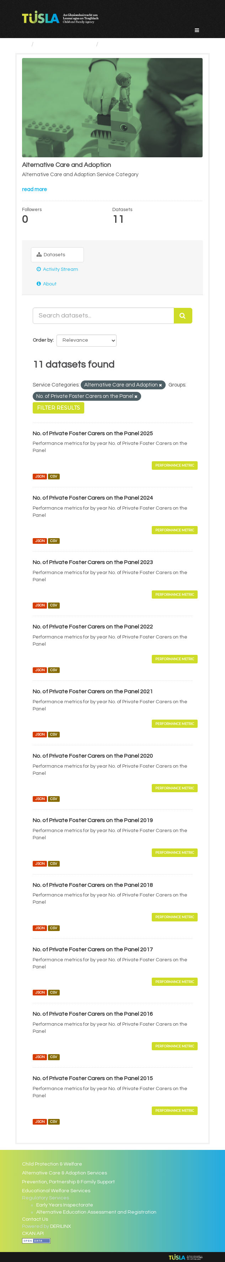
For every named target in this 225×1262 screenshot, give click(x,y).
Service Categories (65, 44)
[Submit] (183, 316)
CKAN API (33, 1233)
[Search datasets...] (103, 315)
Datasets (51, 254)
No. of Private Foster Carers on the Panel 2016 (93, 1014)
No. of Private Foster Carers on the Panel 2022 (93, 627)
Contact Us (35, 1219)
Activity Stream (57, 269)
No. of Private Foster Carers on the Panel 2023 (93, 562)
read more (34, 189)
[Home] (25, 44)
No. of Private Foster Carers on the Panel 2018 (93, 885)
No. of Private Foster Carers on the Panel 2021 (93, 691)
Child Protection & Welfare (52, 1164)
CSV (53, 476)
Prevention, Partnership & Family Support (68, 1181)
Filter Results (58, 408)
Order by (43, 340)
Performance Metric (174, 465)
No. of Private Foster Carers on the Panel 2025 (93, 433)
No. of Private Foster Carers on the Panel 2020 (93, 756)
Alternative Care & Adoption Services (64, 1173)
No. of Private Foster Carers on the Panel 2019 (93, 820)
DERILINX (60, 1226)
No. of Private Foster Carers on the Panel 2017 (93, 949)
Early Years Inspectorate (64, 1205)
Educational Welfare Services (56, 1190)
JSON (40, 476)
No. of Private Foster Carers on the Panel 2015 (93, 1078)
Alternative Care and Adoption (146, 44)
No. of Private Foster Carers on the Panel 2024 (93, 498)
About (47, 283)
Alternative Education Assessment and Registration (96, 1212)
